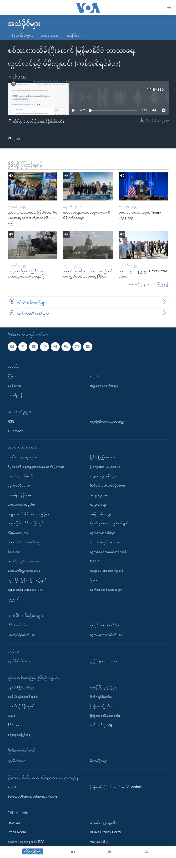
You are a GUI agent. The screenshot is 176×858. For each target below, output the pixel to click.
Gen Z (94, 561)
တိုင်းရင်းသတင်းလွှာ (103, 533)
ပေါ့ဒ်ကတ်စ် (15, 431)
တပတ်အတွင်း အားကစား (24, 561)
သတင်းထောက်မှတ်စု (21, 504)
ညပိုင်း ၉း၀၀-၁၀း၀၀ (103, 661)
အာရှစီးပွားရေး (99, 495)
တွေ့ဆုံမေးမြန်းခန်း (19, 734)
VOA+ (12, 787)
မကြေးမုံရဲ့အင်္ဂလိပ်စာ (21, 635)
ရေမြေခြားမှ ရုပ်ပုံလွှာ (104, 687)
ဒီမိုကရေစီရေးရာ (19, 485)
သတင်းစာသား (50, 35)
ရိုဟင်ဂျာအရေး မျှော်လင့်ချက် (109, 523)
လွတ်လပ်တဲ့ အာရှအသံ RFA (26, 841)
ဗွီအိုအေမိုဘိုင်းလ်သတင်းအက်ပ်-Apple (32, 796)
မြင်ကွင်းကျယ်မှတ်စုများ (105, 466)
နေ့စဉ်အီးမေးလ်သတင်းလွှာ (107, 421)
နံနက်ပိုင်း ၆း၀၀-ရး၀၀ (22, 661)
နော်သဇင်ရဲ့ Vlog (101, 725)
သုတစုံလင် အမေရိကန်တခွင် (108, 552)
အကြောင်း (73, 35)
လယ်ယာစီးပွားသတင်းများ (24, 570)
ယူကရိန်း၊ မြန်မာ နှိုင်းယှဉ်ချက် (27, 580)
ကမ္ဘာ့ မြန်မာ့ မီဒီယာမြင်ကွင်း (26, 523)
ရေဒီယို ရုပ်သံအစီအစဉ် (23, 696)
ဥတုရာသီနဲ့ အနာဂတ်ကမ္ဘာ (25, 542)
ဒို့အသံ (94, 580)
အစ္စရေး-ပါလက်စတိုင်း (105, 385)
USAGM (14, 823)
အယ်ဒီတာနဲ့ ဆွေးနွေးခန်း (23, 457)
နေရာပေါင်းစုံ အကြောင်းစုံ (107, 570)
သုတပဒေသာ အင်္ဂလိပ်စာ (106, 635)
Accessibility (99, 841)
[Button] (15, 139)
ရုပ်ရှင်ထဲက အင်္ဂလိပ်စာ (105, 625)
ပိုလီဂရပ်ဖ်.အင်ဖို (101, 696)
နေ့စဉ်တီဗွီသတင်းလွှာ (21, 687)
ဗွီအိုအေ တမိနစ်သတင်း (105, 715)
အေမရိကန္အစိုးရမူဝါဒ (103, 823)
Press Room (17, 832)
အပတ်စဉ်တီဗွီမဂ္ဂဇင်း (21, 706)
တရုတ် (94, 376)
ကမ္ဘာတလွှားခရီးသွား (103, 476)
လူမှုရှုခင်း (14, 599)
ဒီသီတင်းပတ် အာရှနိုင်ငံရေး (107, 485)
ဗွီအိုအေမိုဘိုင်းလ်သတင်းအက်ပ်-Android (116, 787)
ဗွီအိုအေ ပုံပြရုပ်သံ (101, 706)
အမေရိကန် (15, 395)
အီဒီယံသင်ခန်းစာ (19, 625)
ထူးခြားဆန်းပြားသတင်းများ (25, 589)
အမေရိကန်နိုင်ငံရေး (20, 495)
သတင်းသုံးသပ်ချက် (20, 476)
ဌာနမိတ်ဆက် (16, 761)
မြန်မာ (12, 376)
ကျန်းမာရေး (98, 504)
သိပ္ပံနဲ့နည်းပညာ (18, 533)
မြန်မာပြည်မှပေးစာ (102, 457)
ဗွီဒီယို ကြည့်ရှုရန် (22, 35)
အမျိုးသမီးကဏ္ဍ (100, 514)
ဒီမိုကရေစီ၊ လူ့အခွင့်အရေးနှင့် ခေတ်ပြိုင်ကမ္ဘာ (36, 466)
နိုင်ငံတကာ (15, 385)
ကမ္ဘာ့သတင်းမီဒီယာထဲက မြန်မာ (28, 514)
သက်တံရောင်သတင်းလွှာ (106, 589)
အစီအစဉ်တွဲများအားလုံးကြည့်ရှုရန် (148, 284)
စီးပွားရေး (14, 552)
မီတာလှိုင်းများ (99, 761)
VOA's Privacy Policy (105, 832)
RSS (11, 421)
